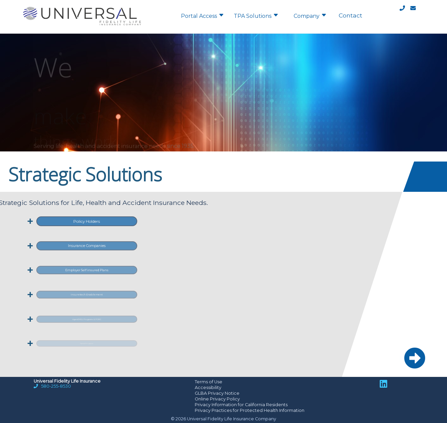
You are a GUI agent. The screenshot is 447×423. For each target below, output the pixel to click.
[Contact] (408, 9)
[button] (414, 358)
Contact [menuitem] (350, 15)
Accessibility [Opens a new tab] (208, 387)
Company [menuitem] (310, 15)
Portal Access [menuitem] (202, 15)
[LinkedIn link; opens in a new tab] (383, 384)
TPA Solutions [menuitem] (256, 15)
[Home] (82, 28)
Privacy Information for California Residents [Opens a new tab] (241, 404)
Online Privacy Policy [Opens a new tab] (217, 398)
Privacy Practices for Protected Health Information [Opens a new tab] (249, 410)
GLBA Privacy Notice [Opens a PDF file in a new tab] (217, 393)
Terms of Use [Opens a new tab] (208, 381)
